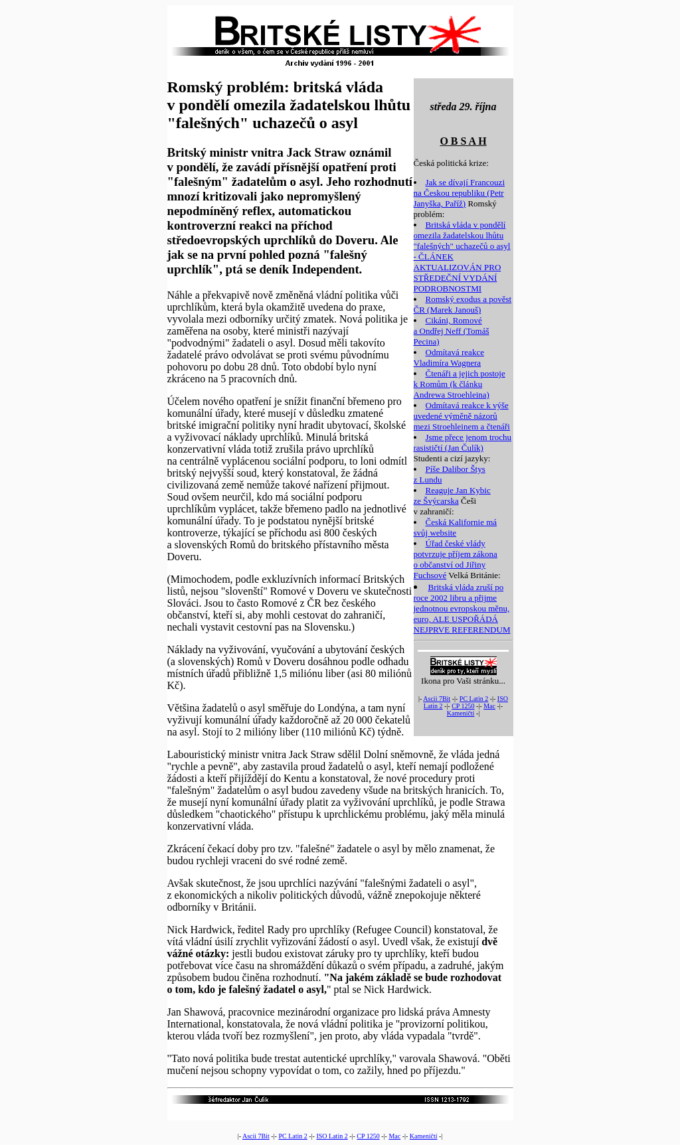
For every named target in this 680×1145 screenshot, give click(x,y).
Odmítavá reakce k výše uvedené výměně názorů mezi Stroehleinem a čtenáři (462, 415)
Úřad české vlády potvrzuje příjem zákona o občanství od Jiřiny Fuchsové (455, 559)
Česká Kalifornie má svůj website (455, 527)
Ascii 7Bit (436, 698)
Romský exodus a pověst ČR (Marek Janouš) (463, 304)
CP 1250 (463, 706)
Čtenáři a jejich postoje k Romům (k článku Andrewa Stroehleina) (459, 384)
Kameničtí (461, 713)
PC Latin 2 (474, 698)
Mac (489, 706)
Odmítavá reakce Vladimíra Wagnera (449, 357)
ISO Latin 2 (331, 1136)
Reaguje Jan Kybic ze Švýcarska (452, 495)
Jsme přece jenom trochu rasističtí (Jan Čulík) (463, 442)
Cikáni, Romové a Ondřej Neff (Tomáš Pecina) (451, 330)
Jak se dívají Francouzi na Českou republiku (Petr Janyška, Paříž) (459, 192)
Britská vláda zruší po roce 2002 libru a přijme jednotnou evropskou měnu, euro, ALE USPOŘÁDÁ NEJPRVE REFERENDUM (462, 608)
